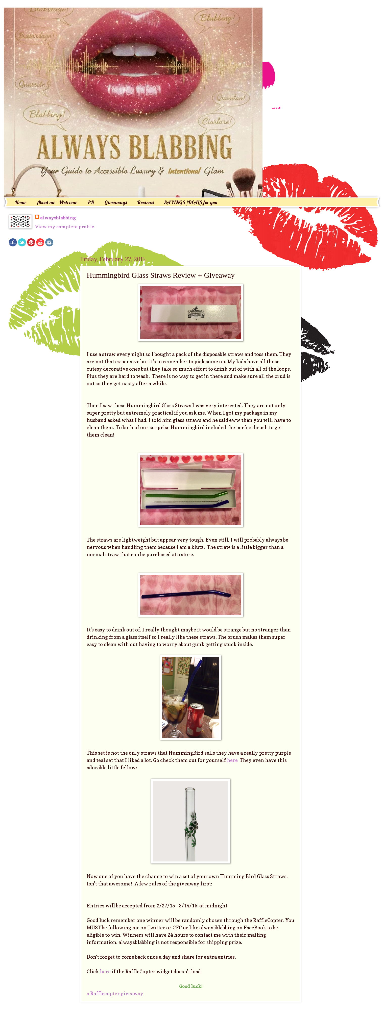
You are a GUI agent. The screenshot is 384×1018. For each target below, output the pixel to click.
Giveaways (116, 202)
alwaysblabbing (58, 217)
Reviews (145, 202)
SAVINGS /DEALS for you (190, 202)
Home (20, 202)
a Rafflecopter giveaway (115, 993)
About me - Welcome (57, 202)
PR (90, 202)
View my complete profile (64, 226)
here (233, 760)
